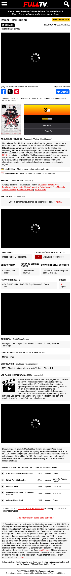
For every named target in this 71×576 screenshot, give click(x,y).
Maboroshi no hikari (14, 500)
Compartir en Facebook (3, 91)
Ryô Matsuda (59, 187)
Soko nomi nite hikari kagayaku (19, 473)
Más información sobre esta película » (35, 517)
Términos (54, 573)
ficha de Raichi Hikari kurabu (31, 508)
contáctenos (44, 550)
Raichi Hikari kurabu (10, 29)
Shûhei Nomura (9, 189)
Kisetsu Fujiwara (46, 185)
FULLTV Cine (22, 571)
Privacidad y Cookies (40, 573)
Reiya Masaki (46, 187)
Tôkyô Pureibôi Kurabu (15, 480)
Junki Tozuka (40, 189)
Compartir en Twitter (10, 91)
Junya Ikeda (17, 187)
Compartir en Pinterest (16, 91)
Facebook (62, 91)
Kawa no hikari (12, 486)
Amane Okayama (25, 189)
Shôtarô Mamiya (31, 187)
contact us (22, 557)
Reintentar (57, 202)
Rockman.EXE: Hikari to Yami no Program (19, 493)
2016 (4, 155)
